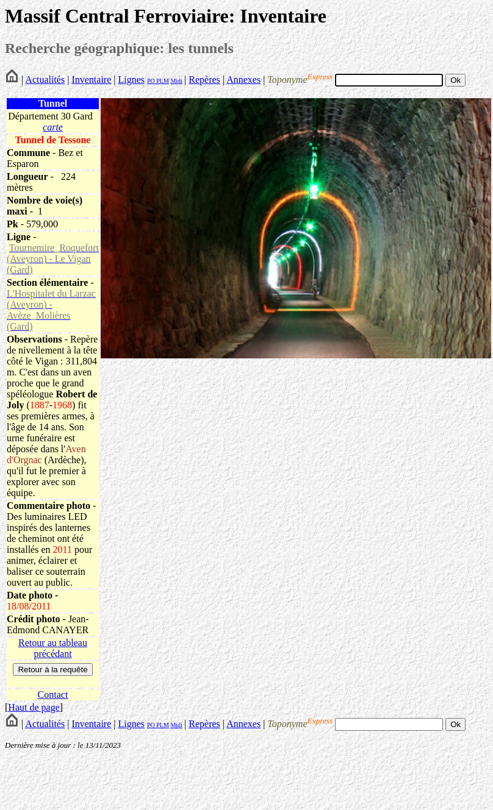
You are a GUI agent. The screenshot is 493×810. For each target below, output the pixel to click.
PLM (162, 80)
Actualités (45, 79)
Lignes (131, 79)
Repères (204, 79)
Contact (53, 694)
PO (151, 80)
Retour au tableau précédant (52, 648)
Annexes (243, 79)
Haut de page (33, 707)
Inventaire (91, 79)
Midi (176, 80)
